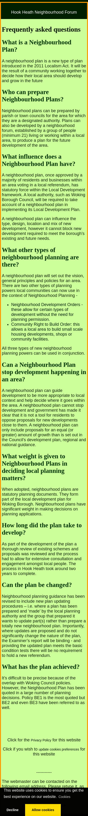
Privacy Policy (41, 740)
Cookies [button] (64, 797)
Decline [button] (13, 810)
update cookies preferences (59, 749)
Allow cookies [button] (43, 810)
